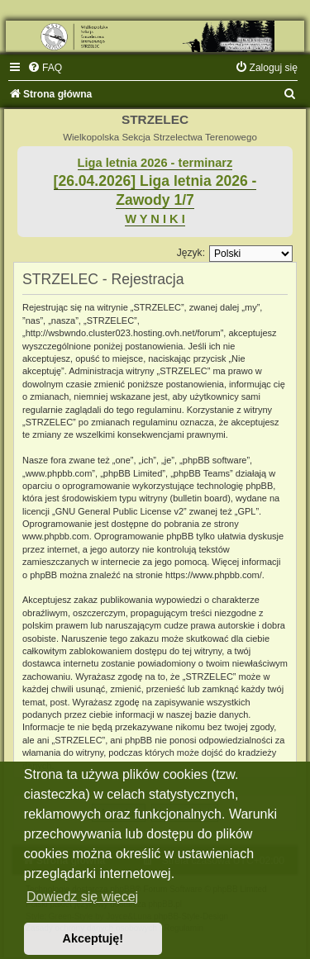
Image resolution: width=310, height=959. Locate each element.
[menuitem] (44, 68)
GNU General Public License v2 (119, 511)
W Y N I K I (155, 219)
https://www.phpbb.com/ (213, 575)
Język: (191, 253)
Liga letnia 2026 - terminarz (155, 162)
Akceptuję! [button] (93, 938)
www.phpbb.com (55, 536)
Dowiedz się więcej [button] (82, 897)
